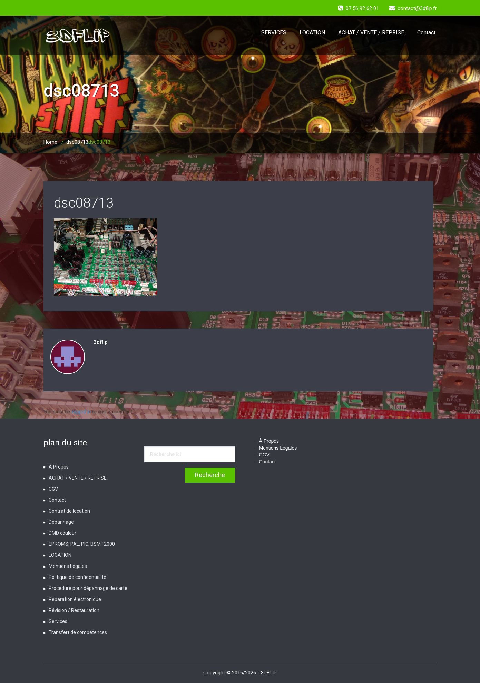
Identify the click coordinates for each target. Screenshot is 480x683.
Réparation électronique (75, 599)
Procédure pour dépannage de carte (88, 588)
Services (58, 621)
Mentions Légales (68, 566)
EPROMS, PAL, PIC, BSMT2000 (82, 544)
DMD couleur (62, 533)
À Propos (59, 467)
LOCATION (312, 32)
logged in (81, 411)
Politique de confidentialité (77, 577)
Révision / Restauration (74, 610)
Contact (426, 32)
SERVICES (273, 32)
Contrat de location (69, 511)
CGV (53, 489)
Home (50, 142)
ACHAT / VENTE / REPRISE (371, 32)
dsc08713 (77, 142)
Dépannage (61, 522)
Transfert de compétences (78, 632)
